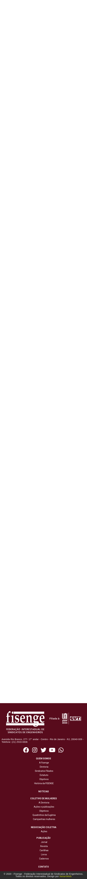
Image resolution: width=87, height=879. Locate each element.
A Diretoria (43, 802)
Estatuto (43, 775)
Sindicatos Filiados (43, 771)
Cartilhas (44, 850)
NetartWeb (66, 876)
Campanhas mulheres (43, 819)
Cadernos (44, 858)
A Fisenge (43, 762)
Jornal (44, 842)
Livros (44, 854)
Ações (43, 831)
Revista (44, 846)
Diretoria (43, 767)
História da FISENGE (43, 783)
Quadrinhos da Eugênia (44, 815)
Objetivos (43, 779)
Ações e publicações (43, 806)
